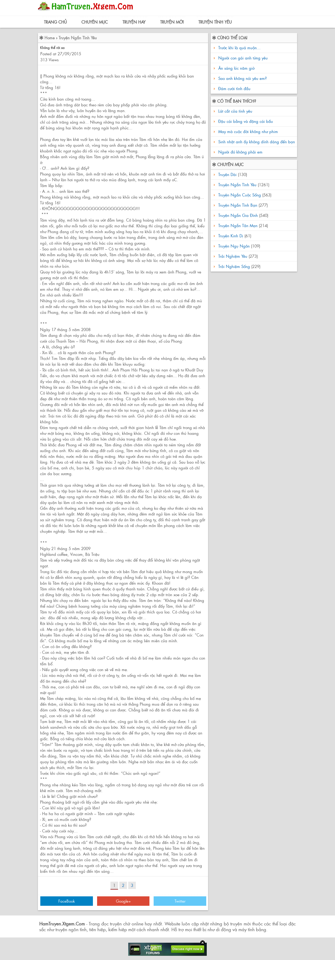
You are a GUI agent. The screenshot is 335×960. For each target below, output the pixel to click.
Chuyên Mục (94, 22)
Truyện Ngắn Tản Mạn (238, 225)
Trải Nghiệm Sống (234, 266)
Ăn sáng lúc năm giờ (236, 68)
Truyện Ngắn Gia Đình (238, 215)
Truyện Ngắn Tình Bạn (237, 205)
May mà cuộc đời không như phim (247, 131)
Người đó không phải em (240, 152)
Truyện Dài (227, 174)
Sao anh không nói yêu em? (242, 78)
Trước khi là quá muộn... (239, 48)
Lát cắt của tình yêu (234, 111)
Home (49, 38)
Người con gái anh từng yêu (243, 58)
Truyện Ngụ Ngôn (234, 246)
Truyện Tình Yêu (215, 22)
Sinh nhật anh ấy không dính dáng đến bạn (256, 142)
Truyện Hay (134, 22)
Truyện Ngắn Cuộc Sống (239, 195)
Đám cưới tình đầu (234, 88)
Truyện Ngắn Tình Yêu (78, 38)
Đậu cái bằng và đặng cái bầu (245, 121)
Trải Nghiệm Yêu (232, 256)
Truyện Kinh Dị (230, 236)
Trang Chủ (55, 22)
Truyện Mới (172, 22)
